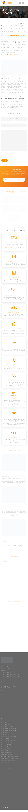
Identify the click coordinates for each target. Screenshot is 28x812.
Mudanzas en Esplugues (6, 780)
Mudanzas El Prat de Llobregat (8, 783)
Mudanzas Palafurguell (6, 768)
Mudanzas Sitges (5, 764)
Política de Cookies (5, 668)
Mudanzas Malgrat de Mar (7, 772)
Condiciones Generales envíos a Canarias (10, 674)
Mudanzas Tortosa (5, 762)
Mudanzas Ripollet (5, 738)
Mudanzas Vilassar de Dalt (7, 776)
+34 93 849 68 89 (6, 687)
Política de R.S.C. (4, 666)
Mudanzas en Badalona (6, 744)
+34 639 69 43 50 (7, 689)
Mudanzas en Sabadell (6, 748)
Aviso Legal (3, 670)
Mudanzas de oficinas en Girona (8, 797)
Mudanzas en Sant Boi (6, 789)
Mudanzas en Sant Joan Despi (7, 724)
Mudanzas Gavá (4, 734)
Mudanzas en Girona (5, 795)
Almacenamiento (14, 277)
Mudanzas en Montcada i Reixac (8, 785)
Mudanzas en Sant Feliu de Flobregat (9, 787)
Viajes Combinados (14, 261)
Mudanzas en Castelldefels (7, 746)
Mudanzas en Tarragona (6, 742)
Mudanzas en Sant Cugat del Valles (9, 736)
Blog (3, 476)
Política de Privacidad (20, 155)
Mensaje (14, 140)
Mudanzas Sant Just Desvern (7, 726)
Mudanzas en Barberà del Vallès (8, 778)
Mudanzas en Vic (5, 732)
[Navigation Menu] (26, 3)
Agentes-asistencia (14, 293)
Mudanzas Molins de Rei (6, 770)
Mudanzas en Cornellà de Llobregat (9, 782)
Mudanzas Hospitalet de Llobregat (8, 766)
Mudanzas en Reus (5, 750)
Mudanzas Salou (4, 722)
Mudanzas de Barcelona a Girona (8, 728)
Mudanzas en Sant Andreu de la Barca (9, 758)
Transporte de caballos (14, 328)
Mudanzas (6, 476)
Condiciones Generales (6, 672)
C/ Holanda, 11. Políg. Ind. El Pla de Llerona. (10, 685)
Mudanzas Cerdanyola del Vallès (8, 760)
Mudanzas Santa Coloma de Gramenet (9, 740)
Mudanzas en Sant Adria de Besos (8, 791)
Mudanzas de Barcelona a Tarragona (9, 730)
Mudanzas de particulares (10, 245)
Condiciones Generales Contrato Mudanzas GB (11, 676)
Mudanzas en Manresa (6, 752)
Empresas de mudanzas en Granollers (9, 756)
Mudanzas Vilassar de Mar (7, 774)
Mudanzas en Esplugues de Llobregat (9, 793)
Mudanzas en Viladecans (6, 754)
